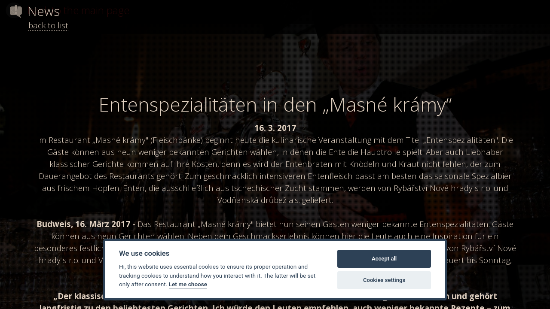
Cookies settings (384, 280)
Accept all (384, 258)
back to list (48, 25)
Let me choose (188, 284)
